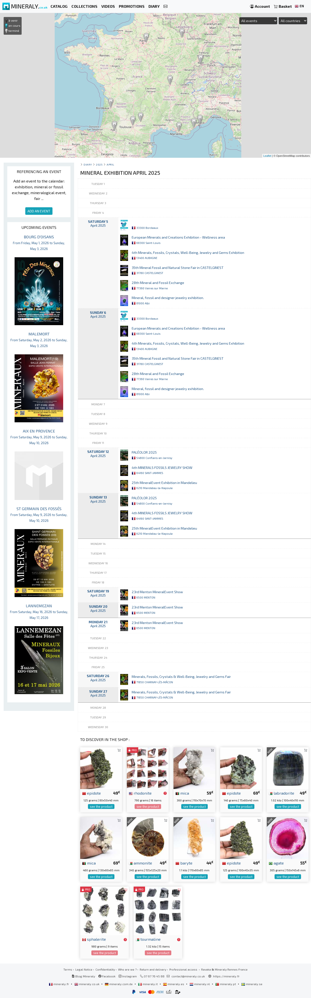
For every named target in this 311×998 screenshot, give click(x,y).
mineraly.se (251, 984)
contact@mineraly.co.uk (188, 976)
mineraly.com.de (119, 984)
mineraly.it (148, 984)
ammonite (140, 862)
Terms (67, 969)
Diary (88, 164)
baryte (183, 862)
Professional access (183, 969)
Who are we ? (127, 969)
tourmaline (148, 939)
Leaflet (267, 155)
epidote (91, 792)
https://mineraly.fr (226, 976)
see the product (101, 806)
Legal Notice (83, 969)
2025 (99, 164)
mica (182, 792)
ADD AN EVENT (38, 211)
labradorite (281, 792)
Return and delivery (153, 969)
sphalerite (94, 939)
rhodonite (140, 792)
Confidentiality (105, 969)
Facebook (106, 976)
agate (276, 862)
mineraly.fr (59, 984)
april (110, 164)
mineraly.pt (226, 984)
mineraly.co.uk (87, 984)
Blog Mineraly (83, 976)
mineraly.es (174, 984)
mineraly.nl (200, 984)
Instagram (128, 976)
